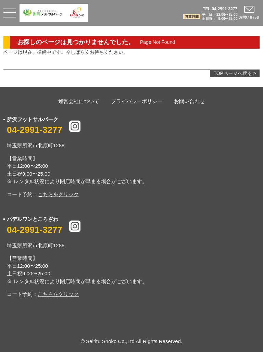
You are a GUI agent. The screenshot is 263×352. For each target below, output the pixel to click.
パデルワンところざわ (32, 219)
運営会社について (78, 101)
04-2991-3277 (34, 130)
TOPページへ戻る (232, 73)
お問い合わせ (189, 101)
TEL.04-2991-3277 (220, 9)
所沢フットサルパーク (32, 119)
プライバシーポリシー (136, 101)
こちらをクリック (58, 194)
